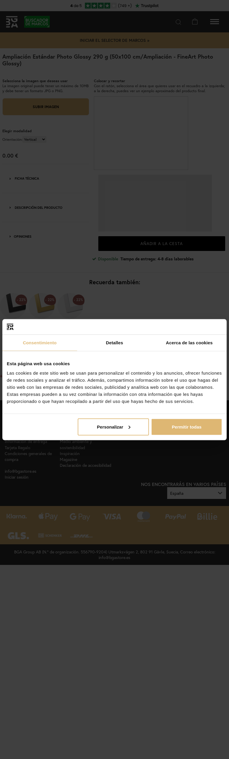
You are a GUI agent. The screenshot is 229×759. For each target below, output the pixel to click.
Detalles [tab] (114, 342)
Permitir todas (187, 426)
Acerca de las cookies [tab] (189, 342)
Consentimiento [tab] (40, 342)
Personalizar (113, 426)
